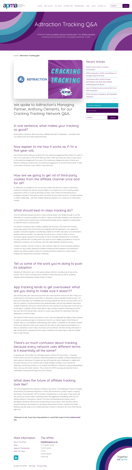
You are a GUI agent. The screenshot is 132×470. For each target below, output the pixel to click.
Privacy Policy (42, 466)
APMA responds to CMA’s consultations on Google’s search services (101, 74)
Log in (93, 6)
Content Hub (68, 6)
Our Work (58, 6)
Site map (32, 466)
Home (40, 6)
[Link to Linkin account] (16, 457)
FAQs (16, 445)
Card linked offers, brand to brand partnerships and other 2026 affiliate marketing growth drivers (99, 81)
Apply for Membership (22, 448)
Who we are (48, 6)
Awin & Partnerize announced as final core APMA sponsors (101, 89)
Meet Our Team (19, 451)
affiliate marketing (88, 34)
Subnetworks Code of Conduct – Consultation (98, 68)
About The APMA (20, 442)
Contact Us (102, 6)
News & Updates (53, 34)
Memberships (79, 6)
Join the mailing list (94, 105)
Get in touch (92, 111)
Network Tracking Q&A (67, 34)
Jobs (87, 6)
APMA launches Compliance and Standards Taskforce (101, 95)
